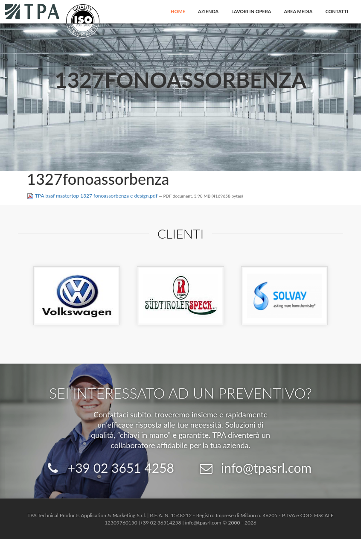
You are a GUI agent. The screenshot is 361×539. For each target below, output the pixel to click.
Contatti (336, 11)
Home (178, 11)
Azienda (208, 11)
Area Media (298, 11)
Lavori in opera (251, 11)
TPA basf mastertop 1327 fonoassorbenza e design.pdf (93, 195)
